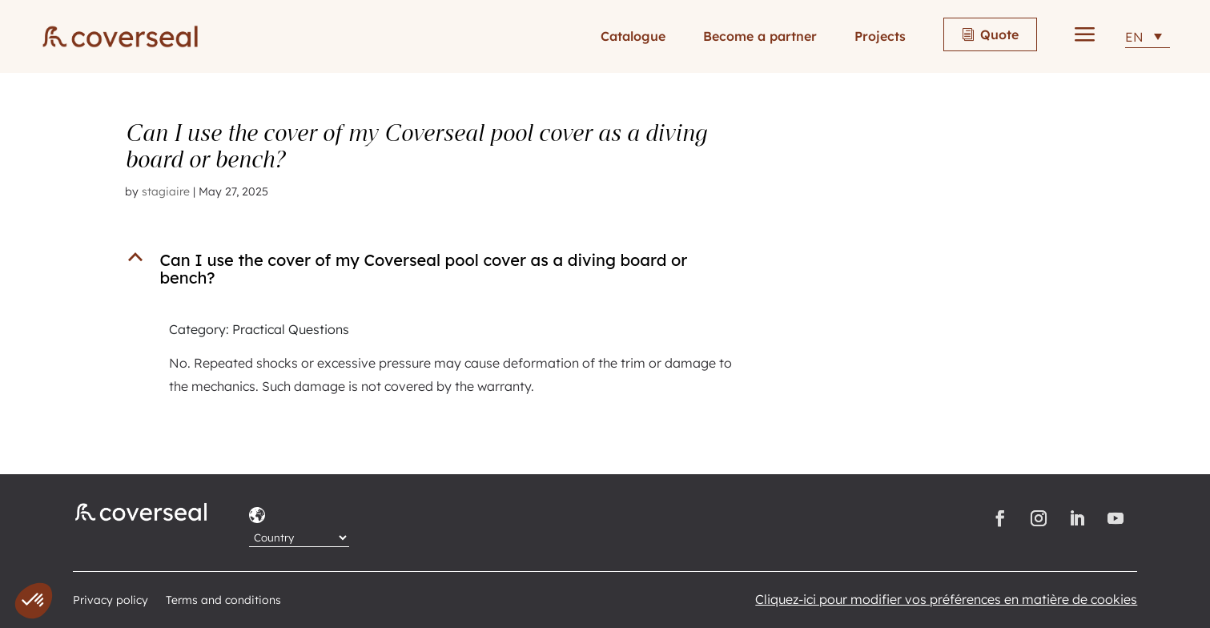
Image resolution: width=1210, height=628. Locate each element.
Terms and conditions (223, 600)
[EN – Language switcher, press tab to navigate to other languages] (1147, 36)
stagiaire (166, 191)
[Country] (299, 538)
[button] (447, 273)
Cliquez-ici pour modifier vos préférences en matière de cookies (946, 599)
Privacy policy (110, 600)
